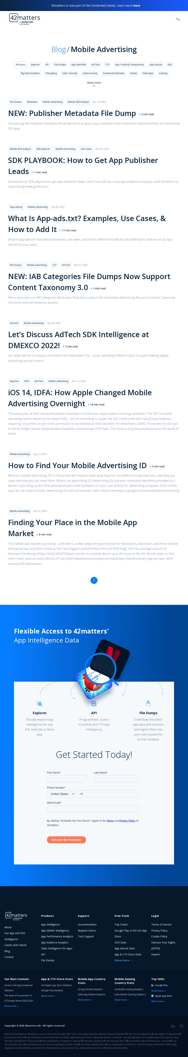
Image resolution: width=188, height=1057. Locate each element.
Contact (9, 957)
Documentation (87, 924)
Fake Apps (147, 73)
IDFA (26, 381)
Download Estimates (113, 73)
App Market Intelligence (55, 930)
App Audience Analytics (54, 942)
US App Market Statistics (90, 989)
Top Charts (121, 924)
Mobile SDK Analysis (78, 101)
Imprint (155, 954)
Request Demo (87, 930)
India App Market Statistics (91, 994)
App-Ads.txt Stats (125, 948)
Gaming (163, 73)
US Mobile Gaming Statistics (129, 989)
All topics (21, 64)
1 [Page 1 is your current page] (94, 580)
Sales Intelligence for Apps (56, 948)
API (47, 64)
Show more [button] (122, 960)
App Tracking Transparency (129, 64)
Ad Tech (95, 64)
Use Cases (86, 148)
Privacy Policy (159, 930)
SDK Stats (120, 942)
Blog (58, 49)
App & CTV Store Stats (128, 954)
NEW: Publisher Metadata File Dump (72, 113)
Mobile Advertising (52, 101)
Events (133, 73)
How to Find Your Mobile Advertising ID (77, 465)
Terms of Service (161, 924)
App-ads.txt (156, 64)
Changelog (51, 73)
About (8, 927)
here (136, 5)
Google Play (159, 985)
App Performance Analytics (57, 936)
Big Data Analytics (30, 73)
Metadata (32, 101)
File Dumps (60, 64)
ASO (170, 64)
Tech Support (86, 936)
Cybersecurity (90, 73)
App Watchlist (78, 64)
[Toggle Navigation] (178, 19)
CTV (107, 64)
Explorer (35, 64)
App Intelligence (50, 924)
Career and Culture (15, 945)
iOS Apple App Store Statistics (56, 985)
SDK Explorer (43, 148)
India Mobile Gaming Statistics (130, 994)
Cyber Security (69, 73)
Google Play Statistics (52, 990)
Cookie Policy (159, 936)
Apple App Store (161, 995)
